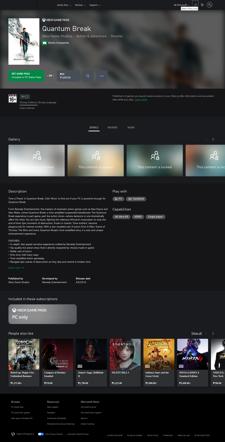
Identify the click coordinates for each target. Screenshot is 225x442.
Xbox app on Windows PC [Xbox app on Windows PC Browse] (22, 418)
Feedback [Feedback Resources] (51, 412)
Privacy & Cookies (135, 435)
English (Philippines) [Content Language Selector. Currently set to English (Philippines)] (25, 434)
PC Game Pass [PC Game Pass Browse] (17, 407)
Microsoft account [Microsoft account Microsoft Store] (88, 407)
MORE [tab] (131, 127)
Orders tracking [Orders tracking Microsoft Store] (87, 424)
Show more (16, 267)
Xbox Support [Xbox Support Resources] (52, 407)
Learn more (141, 99)
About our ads (184, 435)
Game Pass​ (62, 4)
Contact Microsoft (115, 435)
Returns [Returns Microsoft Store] (84, 418)
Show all (196, 333)
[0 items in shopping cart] (202, 4)
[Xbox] (46, 5)
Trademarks (168, 435)
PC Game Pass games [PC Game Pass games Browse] (20, 412)
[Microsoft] (23, 5)
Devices (79, 4)
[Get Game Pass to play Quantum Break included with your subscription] (26, 76)
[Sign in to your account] (209, 5)
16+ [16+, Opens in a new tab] (24, 96)
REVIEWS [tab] (112, 127)
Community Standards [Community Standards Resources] (56, 418)
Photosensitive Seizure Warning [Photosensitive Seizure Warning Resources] (60, 424)
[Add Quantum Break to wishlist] (87, 76)
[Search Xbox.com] (195, 4)
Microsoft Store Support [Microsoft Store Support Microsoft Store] (91, 412)
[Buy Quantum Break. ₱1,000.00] (68, 76)
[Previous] (206, 139)
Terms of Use (152, 435)
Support (93, 4)
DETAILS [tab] (94, 127)
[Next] (213, 139)
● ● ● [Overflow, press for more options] (102, 76)
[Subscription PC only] (42, 314)
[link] (23, 363)
